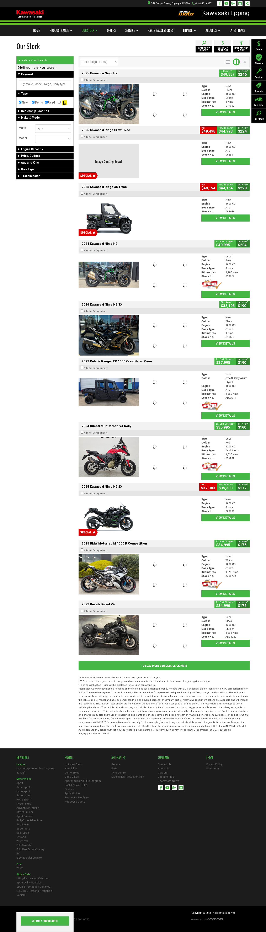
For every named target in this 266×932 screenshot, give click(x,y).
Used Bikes (72, 776)
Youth (19, 868)
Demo (37, 102)
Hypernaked (23, 803)
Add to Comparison (95, 80)
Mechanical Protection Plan (127, 776)
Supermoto (23, 828)
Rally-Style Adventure (29, 820)
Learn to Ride (166, 776)
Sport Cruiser (24, 816)
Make (22, 128)
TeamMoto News (168, 781)
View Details (225, 112)
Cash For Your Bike (76, 785)
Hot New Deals (74, 764)
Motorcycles (24, 779)
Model (23, 138)
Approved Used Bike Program (83, 781)
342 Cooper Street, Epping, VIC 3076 (169, 3)
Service (131, 30)
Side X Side (23, 874)
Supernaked (23, 795)
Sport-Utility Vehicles (29, 882)
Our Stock (89, 30)
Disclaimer (212, 768)
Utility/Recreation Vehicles (32, 878)
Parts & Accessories (161, 30)
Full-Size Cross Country (30, 849)
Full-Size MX (23, 845)
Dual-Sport (22, 833)
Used (50, 102)
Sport (19, 783)
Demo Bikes (72, 772)
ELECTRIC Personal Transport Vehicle (34, 893)
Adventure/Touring (27, 808)
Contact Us (164, 764)
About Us (213, 30)
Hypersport (23, 791)
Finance (189, 30)
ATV (18, 864)
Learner (21, 764)
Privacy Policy (214, 764)
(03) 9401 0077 (203, 3)
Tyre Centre (118, 772)
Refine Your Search (32, 60)
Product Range (61, 30)
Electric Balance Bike (29, 857)
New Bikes (71, 768)
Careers (162, 772)
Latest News (237, 30)
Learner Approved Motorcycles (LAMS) (35, 770)
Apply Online (72, 793)
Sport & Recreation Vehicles (33, 886)
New (23, 102)
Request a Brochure (77, 797)
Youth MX (22, 841)
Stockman (22, 824)
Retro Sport (23, 799)
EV (18, 853)
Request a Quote (75, 801)
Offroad (21, 837)
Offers (111, 30)
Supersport (23, 787)
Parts (114, 768)
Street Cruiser (24, 812)
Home (36, 30)
